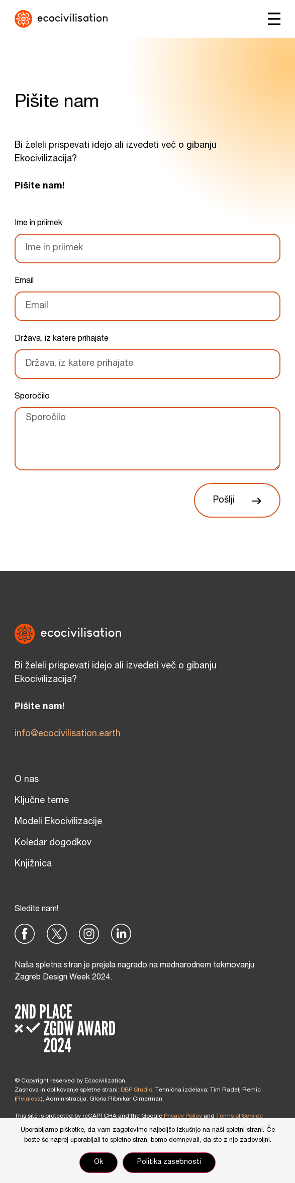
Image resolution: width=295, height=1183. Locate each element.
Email (24, 281)
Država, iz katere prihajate (62, 339)
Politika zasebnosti (169, 1162)
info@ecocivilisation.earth (68, 734)
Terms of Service (239, 1116)
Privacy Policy (183, 1116)
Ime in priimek (38, 224)
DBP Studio (136, 1090)
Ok (98, 1162)
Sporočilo (32, 397)
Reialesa (28, 1099)
